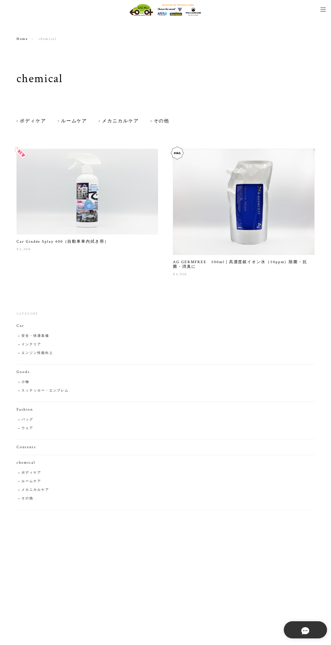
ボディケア (33, 121)
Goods (23, 373)
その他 (162, 121)
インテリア (31, 346)
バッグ (27, 421)
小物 (25, 384)
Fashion (25, 411)
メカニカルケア (120, 121)
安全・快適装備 (35, 338)
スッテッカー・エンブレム (45, 392)
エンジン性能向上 (37, 355)
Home (22, 39)
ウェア (27, 430)
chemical (26, 464)
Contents (26, 448)
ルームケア (74, 121)
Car (20, 327)
